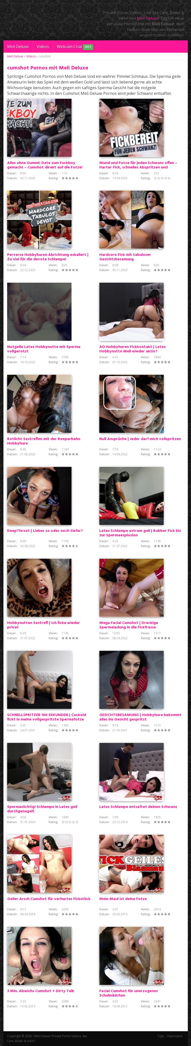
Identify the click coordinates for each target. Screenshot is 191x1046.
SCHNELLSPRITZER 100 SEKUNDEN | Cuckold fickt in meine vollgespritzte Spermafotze (46, 717)
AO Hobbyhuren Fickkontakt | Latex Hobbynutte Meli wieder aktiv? (132, 349)
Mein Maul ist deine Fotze (123, 899)
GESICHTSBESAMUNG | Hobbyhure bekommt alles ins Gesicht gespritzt (140, 717)
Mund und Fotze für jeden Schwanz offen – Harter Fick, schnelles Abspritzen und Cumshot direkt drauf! (138, 167)
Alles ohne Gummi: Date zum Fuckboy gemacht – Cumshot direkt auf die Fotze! (44, 165)
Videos (43, 46)
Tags (160, 1036)
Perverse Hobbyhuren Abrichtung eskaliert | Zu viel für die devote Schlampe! (47, 257)
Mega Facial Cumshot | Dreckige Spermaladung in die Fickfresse (128, 625)
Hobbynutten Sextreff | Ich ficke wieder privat (43, 625)
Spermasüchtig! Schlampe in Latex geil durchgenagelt (42, 809)
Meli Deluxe (148, 18)
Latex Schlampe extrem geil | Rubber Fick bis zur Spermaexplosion (140, 533)
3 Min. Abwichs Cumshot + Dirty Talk (40, 991)
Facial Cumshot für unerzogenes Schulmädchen (128, 993)
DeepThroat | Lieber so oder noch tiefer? (45, 531)
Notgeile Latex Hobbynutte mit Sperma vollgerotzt (43, 349)
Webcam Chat (75, 47)
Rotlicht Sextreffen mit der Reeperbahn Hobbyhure (43, 441)
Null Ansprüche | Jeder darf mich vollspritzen (140, 439)
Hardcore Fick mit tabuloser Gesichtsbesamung (125, 257)
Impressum (175, 1036)
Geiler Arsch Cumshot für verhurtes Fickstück (48, 899)
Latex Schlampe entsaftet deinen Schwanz (138, 807)
